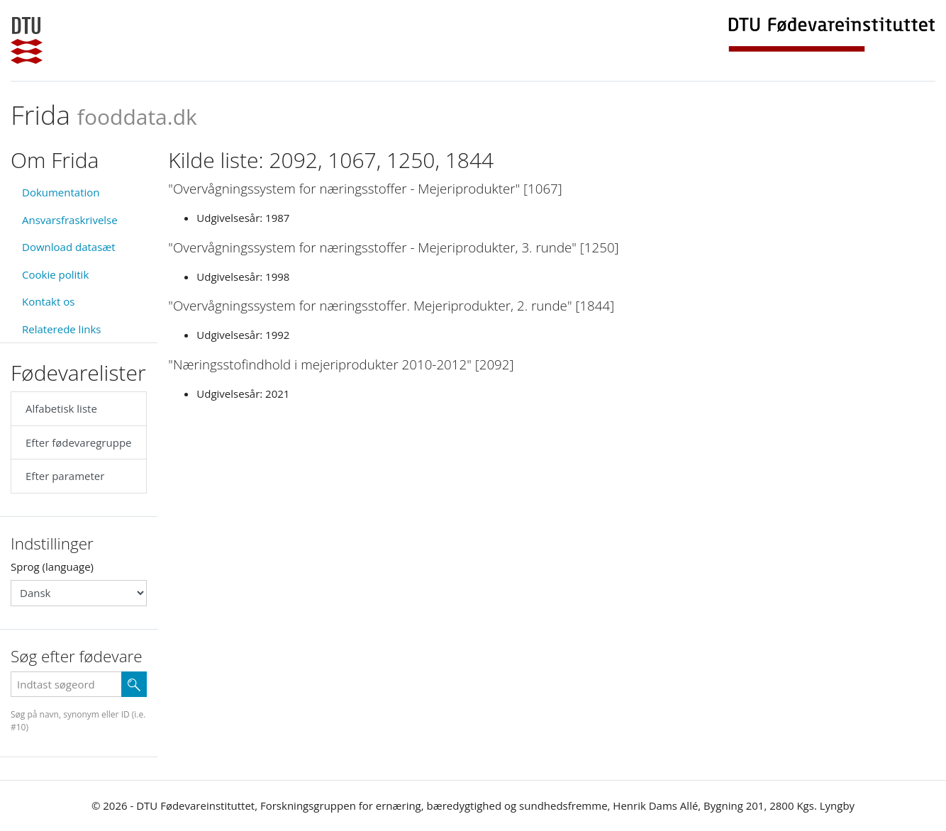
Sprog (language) (52, 566)
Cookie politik (55, 274)
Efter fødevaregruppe (78, 442)
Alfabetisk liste (61, 408)
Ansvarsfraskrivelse (70, 220)
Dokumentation (61, 192)
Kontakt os (48, 301)
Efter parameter (65, 476)
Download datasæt (69, 247)
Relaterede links (61, 329)
